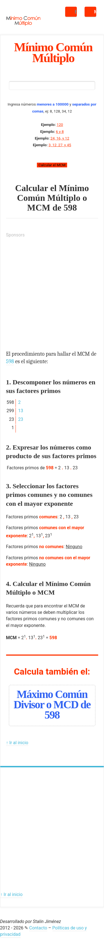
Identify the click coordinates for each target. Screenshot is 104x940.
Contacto (38, 928)
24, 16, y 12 (59, 138)
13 (20, 410)
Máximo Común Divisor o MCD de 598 (52, 704)
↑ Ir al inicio (17, 742)
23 (20, 419)
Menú (95, 11)
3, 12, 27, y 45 (60, 145)
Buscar (76, 11)
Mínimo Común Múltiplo (53, 52)
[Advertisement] (52, 295)
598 (70, 207)
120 (60, 124)
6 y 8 (60, 131)
